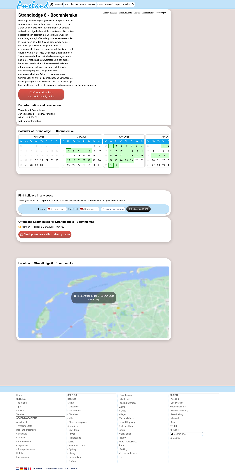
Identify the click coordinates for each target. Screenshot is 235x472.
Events (100, 4)
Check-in (41, 209)
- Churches (73, 414)
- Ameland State (24, 426)
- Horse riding (74, 457)
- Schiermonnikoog (179, 410)
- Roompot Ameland (26, 449)
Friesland (174, 399)
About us (174, 430)
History (122, 438)
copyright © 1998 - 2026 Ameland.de (64, 468)
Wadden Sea (125, 434)
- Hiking (71, 453)
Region (118, 4)
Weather (126, 4)
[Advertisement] (195, 81)
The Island (21, 403)
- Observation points (77, 422)
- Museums (73, 406)
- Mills (70, 418)
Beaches (72, 399)
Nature (122, 430)
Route (121, 445)
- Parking (123, 449)
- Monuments (74, 410)
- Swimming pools (76, 445)
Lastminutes (22, 457)
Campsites (21, 433)
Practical (109, 4)
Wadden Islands (126, 418)
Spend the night (71, 4)
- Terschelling (176, 414)
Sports (71, 441)
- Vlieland (174, 418)
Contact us (175, 438)
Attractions (73, 426)
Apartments (22, 422)
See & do (92, 4)
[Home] (51, 4)
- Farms (71, 434)
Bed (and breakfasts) (26, 430)
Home (19, 395)
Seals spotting (126, 426)
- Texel (173, 422)
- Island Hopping (127, 422)
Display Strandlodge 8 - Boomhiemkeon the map (94, 297)
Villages (123, 414)
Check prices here (41, 94)
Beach (83, 4)
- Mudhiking (124, 399)
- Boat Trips (73, 430)
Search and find (138, 209)
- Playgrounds (74, 438)
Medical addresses (128, 453)
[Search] (133, 4)
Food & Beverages (127, 403)
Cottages (20, 437)
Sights (71, 403)
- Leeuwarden (176, 403)
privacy (47, 468)
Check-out (73, 209)
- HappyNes (22, 445)
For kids (20, 410)
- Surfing (72, 461)
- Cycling (72, 449)
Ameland (59, 4)
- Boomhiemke (23, 441)
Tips (18, 406)
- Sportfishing (125, 395)
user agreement (38, 468)
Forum (122, 457)
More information (32, 121)
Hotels (19, 453)
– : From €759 (43, 227)
